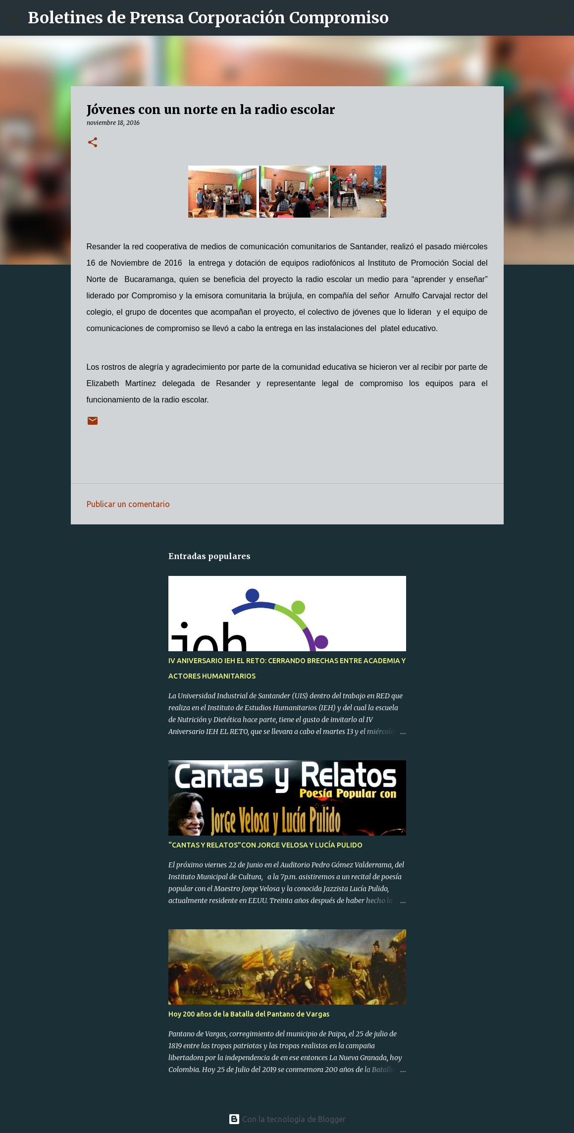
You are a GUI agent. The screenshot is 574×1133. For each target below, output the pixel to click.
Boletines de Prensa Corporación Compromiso (208, 18)
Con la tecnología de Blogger (287, 1119)
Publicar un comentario (128, 504)
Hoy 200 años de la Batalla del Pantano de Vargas (248, 1014)
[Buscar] (403, 18)
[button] (93, 143)
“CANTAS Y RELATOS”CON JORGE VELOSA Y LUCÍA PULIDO (265, 845)
